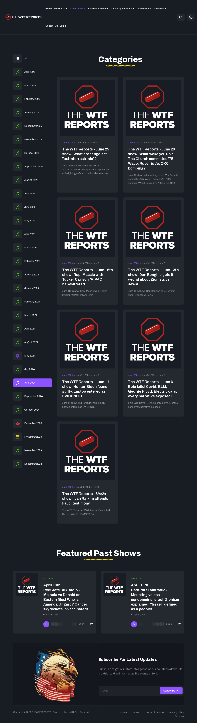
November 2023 (33, 436)
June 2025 (30, 207)
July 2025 (29, 193)
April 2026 (29, 72)
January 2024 (31, 288)
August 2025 (31, 180)
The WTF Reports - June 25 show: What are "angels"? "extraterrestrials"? (85, 154)
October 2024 (32, 409)
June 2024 (67, 142)
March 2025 (30, 247)
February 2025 (32, 261)
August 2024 (31, 342)
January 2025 (31, 274)
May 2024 (29, 355)
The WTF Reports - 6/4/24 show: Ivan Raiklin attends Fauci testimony (85, 498)
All (25, 58)
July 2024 (29, 369)
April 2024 (29, 328)
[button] (61, 8)
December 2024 (33, 463)
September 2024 (33, 396)
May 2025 (29, 220)
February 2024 (32, 301)
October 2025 (31, 153)
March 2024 (30, 315)
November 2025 (33, 139)
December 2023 (33, 423)
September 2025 (33, 166)
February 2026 (32, 99)
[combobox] (181, 17)
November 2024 (33, 450)
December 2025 (33, 126)
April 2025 (29, 234)
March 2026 (30, 85)
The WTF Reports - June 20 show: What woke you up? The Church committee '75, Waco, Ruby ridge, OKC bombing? (151, 158)
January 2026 (31, 112)
